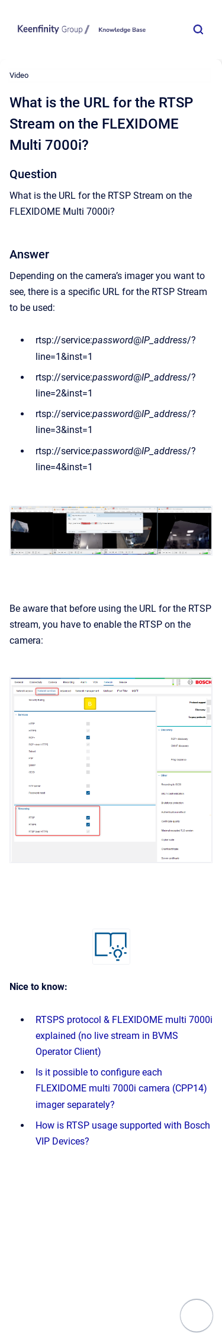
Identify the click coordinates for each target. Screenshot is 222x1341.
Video (18, 75)
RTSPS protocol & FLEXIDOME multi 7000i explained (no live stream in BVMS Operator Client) (124, 1035)
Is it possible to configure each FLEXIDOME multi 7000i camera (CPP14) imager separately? (121, 1088)
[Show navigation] (197, 1316)
